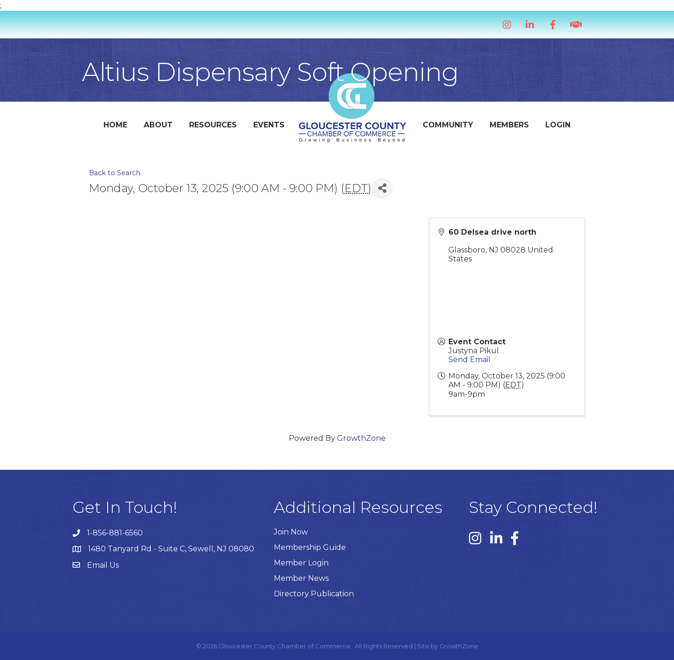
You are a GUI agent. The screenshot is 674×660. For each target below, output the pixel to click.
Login (558, 124)
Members (509, 124)
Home (115, 124)
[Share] (382, 188)
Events (269, 124)
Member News (301, 578)
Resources (213, 124)
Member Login (301, 562)
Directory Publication (314, 593)
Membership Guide (310, 547)
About (158, 124)
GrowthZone (361, 438)
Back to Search (114, 173)
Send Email (469, 359)
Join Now (291, 531)
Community (448, 124)
